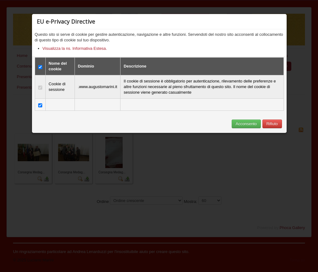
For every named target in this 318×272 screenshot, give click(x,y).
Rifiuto (272, 123)
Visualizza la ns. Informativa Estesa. (75, 48)
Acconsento (246, 123)
